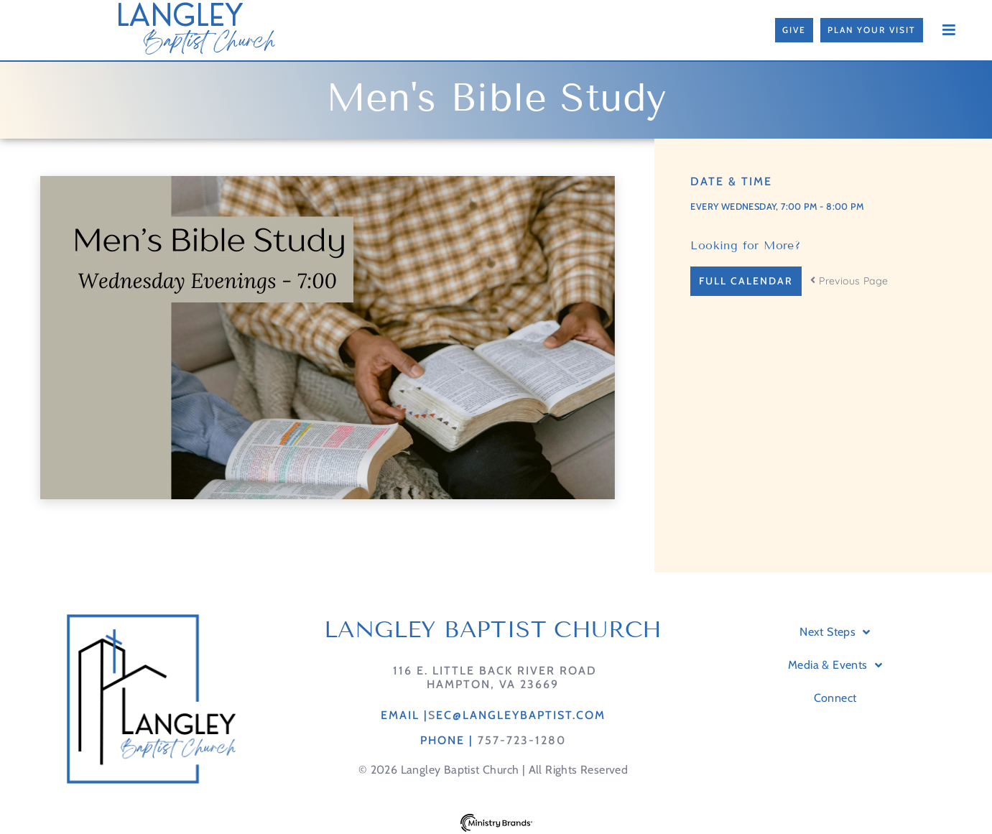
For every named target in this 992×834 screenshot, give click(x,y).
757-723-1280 (522, 740)
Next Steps (834, 632)
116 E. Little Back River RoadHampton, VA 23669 (493, 677)
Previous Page (849, 280)
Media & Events (835, 665)
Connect (835, 698)
